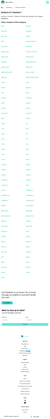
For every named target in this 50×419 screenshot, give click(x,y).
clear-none (4, 36)
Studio (25, 379)
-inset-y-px (29, 113)
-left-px (3, 123)
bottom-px (4, 231)
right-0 (28, 159)
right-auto (4, 267)
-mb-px (3, 133)
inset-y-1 (28, 246)
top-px (3, 277)
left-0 (2, 118)
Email (27, 317)
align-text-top (29, 216)
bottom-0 (28, 221)
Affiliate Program (25, 372)
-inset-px (28, 103)
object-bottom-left (31, 62)
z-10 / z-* (3, 82)
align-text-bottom (6, 216)
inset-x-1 (3, 241)
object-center (4, 56)
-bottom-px (29, 97)
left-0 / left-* (29, 46)
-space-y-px (4, 185)
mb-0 (27, 128)
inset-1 (27, 231)
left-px (3, 262)
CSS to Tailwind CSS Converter (25, 386)
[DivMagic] (9, 2)
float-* (2, 41)
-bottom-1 (3, 97)
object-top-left (5, 67)
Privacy (25, 412)
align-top (3, 221)
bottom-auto (4, 226)
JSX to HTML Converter (25, 384)
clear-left (28, 26)
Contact (25, 367)
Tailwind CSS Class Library (25, 353)
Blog (25, 346)
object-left (4, 62)
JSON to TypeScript (24, 394)
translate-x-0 (29, 190)
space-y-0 (28, 180)
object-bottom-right (6, 72)
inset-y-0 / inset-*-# (31, 41)
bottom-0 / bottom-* (20, 7)
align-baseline (29, 205)
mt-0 (27, 144)
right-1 (27, 262)
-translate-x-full (5, 195)
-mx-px (3, 154)
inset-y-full (4, 251)
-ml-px (3, 139)
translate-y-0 (4, 200)
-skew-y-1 (3, 174)
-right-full (3, 164)
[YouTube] (25, 403)
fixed (2, 92)
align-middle (29, 210)
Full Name (4, 317)
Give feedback (7, 303)
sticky (27, 92)
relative (3, 87)
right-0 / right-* (5, 51)
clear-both (29, 31)
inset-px (28, 236)
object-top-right (30, 72)
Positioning (9, 7)
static (27, 82)
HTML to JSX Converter (25, 381)
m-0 (27, 123)
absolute (28, 87)
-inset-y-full (4, 113)
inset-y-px (28, 251)
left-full (28, 257)
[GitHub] (25, 401)
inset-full (3, 236)
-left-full (28, 118)
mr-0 (27, 139)
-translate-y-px (30, 200)
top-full (28, 272)
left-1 (2, 257)
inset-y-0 (28, 108)
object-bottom (30, 56)
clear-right (4, 31)
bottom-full (29, 226)
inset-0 (3, 103)
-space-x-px (4, 180)
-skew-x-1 (28, 169)
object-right (29, 67)
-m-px (2, 128)
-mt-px (3, 149)
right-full (28, 267)
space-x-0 (28, 174)
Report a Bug (25, 369)
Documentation (25, 344)
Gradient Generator (25, 391)
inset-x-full (28, 241)
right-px (3, 272)
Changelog (22, 351)
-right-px (28, 164)
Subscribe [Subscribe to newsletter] (25, 324)
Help (25, 365)
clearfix (28, 36)
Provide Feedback (25, 363)
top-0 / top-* (4, 46)
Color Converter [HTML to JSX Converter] (25, 389)
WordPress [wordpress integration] (25, 355)
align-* (2, 26)
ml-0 (27, 133)
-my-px (3, 159)
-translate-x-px (30, 195)
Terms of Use (25, 410)
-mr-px (3, 144)
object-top (4, 77)
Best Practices (25, 349)
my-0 (27, 154)
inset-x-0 (3, 108)
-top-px (3, 190)
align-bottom (4, 210)
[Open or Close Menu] (47, 2)
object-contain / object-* (32, 77)
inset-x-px (3, 246)
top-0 (27, 185)
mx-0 (27, 149)
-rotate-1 (3, 169)
